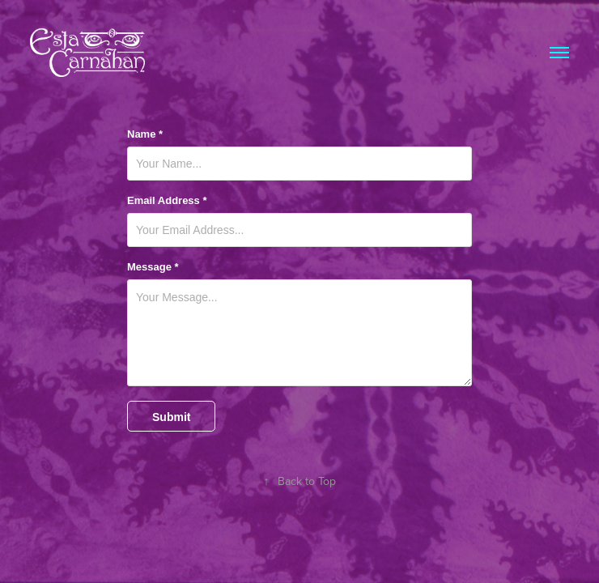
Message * (153, 267)
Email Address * (167, 200)
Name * (145, 134)
